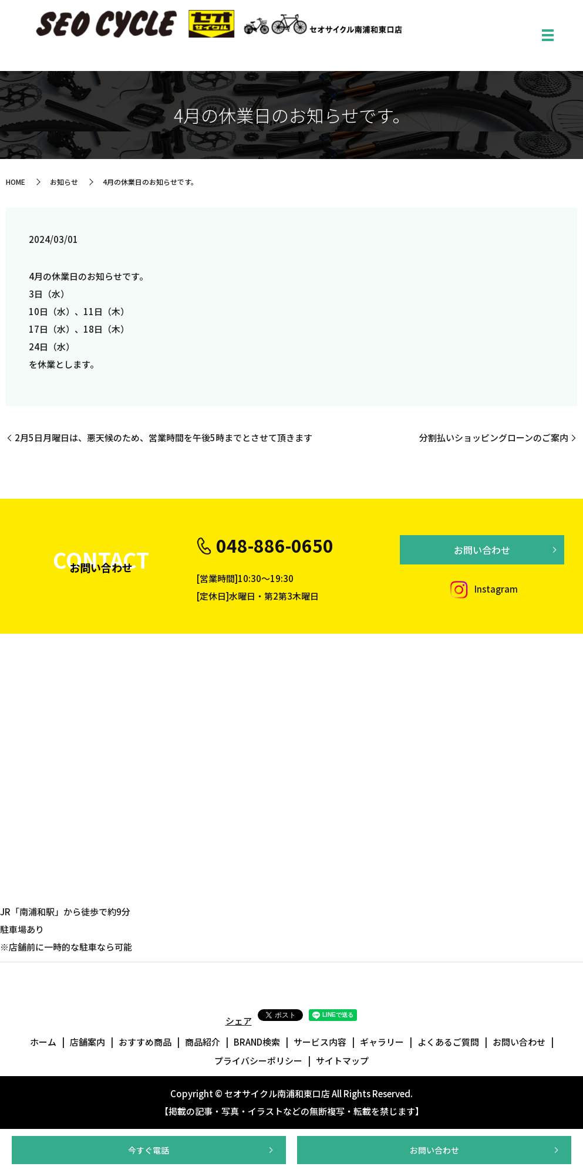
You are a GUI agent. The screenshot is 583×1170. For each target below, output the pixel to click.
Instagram (482, 589)
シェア (238, 1021)
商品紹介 (202, 1042)
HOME (15, 182)
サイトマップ (342, 1060)
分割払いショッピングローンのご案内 (493, 437)
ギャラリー (382, 1042)
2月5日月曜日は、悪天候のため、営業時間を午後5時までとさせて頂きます (163, 437)
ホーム (43, 1042)
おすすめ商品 (145, 1042)
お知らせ (64, 182)
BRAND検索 (257, 1042)
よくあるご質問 (448, 1042)
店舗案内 (87, 1042)
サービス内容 (320, 1042)
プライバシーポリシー (258, 1060)
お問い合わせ (434, 1150)
